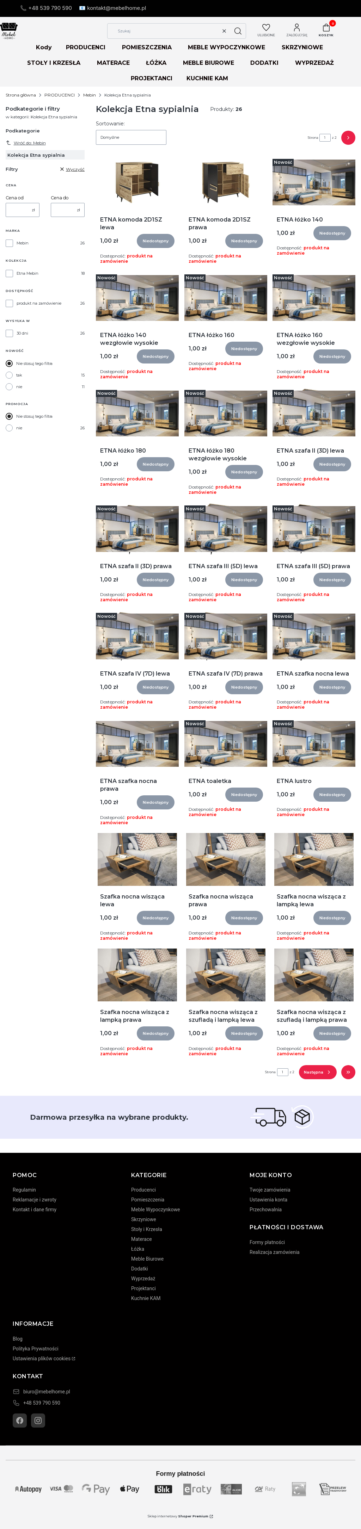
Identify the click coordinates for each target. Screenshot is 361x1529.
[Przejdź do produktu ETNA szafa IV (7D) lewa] (137, 636)
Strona (313, 137)
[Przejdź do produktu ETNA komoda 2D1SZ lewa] (137, 182)
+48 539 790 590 (41, 1403)
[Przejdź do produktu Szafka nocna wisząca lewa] (137, 859)
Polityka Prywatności (36, 1348)
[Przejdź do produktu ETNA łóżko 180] (137, 413)
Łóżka (137, 1249)
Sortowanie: (110, 123)
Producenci (143, 1190)
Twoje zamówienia (270, 1190)
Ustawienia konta (268, 1199)
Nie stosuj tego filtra (34, 363)
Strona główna (21, 95)
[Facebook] (20, 1420)
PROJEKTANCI (151, 78)
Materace (141, 1239)
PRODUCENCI (85, 47)
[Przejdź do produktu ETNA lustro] (314, 743)
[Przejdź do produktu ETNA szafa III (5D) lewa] (225, 529)
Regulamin (24, 1190)
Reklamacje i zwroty (34, 1199)
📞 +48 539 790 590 (46, 8)
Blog (18, 1339)
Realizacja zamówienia (275, 1252)
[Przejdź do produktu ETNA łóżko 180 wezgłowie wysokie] (225, 413)
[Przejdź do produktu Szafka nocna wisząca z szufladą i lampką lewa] (225, 975)
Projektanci (143, 1288)
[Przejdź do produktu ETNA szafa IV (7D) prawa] (225, 636)
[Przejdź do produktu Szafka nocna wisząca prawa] (225, 859)
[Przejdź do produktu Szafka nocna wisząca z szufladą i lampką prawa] (314, 975)
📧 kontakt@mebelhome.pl (112, 8)
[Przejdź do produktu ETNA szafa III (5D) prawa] (314, 529)
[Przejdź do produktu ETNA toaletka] (225, 743)
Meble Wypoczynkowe (155, 1209)
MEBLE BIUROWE (208, 63)
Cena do (60, 197)
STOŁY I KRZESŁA (53, 63)
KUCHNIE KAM (207, 78)
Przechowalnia (266, 1209)
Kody (44, 47)
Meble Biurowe (147, 1259)
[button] (238, 31)
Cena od (15, 197)
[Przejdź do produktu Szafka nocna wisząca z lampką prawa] (137, 975)
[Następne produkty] (318, 1072)
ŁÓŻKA (156, 63)
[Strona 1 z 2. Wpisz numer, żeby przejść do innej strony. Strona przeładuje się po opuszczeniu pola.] (325, 138)
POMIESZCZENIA (147, 47)
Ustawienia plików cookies (42, 1358)
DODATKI (264, 63)
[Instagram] (38, 1420)
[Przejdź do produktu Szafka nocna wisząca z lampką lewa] (314, 859)
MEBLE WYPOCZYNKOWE (226, 47)
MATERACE (113, 63)
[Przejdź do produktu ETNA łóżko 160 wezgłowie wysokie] (314, 298)
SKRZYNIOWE (302, 47)
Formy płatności (267, 1242)
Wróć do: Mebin (26, 142)
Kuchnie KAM (146, 1298)
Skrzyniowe (143, 1219)
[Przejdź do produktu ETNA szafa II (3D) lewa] (314, 413)
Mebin (89, 95)
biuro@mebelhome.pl (46, 1391)
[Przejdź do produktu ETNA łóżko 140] (314, 182)
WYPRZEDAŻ (314, 63)
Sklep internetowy (178, 1516)
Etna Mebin (27, 273)
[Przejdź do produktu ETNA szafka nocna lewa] (314, 636)
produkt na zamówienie (39, 303)
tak (19, 375)
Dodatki (139, 1269)
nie (19, 386)
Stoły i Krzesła (146, 1229)
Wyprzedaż (143, 1278)
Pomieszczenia (147, 1199)
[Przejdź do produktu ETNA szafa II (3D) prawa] (137, 529)
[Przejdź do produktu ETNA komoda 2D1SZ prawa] (225, 182)
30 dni (22, 333)
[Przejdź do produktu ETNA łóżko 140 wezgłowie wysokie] (137, 298)
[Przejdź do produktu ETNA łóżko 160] (225, 298)
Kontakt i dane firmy (34, 1209)
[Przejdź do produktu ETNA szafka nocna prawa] (137, 743)
